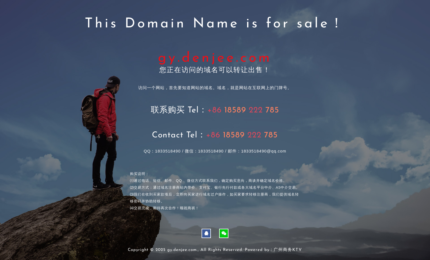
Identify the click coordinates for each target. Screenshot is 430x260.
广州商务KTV (288, 250)
